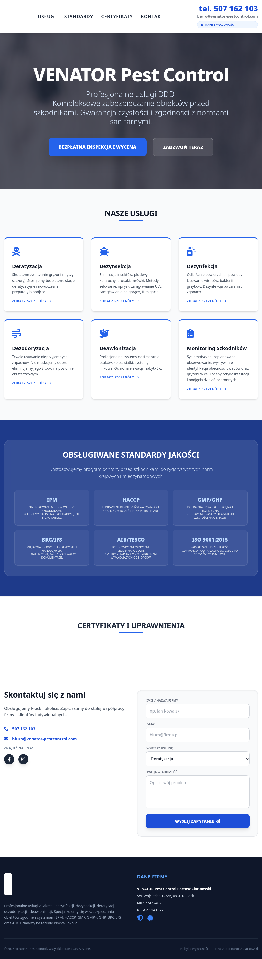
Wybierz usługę (160, 748)
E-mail (152, 724)
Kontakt (152, 16)
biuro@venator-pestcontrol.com (40, 739)
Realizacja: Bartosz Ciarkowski (236, 949)
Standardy (78, 16)
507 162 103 (19, 729)
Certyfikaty (117, 16)
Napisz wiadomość (217, 24)
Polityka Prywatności (194, 949)
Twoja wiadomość (162, 772)
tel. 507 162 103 (228, 8)
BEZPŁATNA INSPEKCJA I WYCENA (97, 147)
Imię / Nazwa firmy (162, 701)
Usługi (47, 16)
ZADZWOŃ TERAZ (183, 147)
